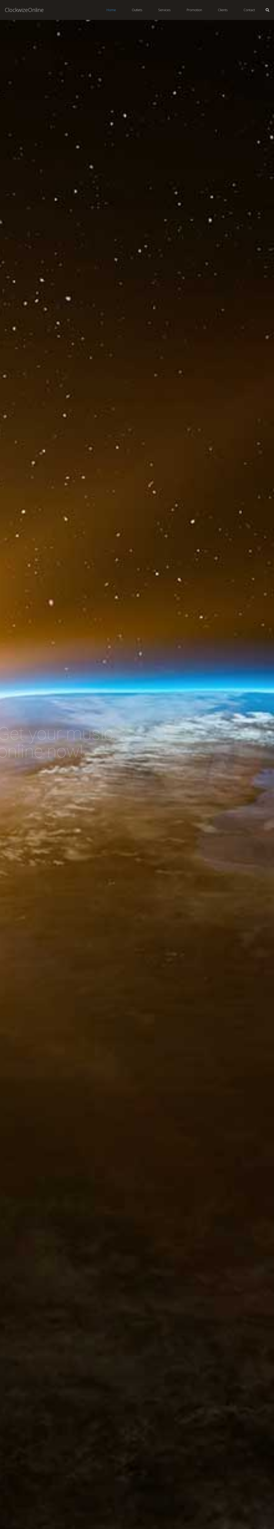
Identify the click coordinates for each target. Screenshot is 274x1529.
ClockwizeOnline (24, 10)
